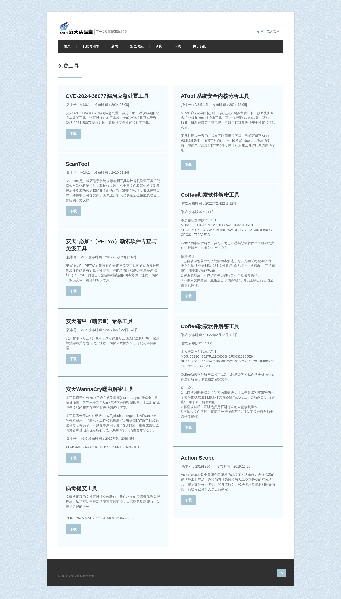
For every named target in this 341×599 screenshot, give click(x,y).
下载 (177, 46)
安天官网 (273, 31)
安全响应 (137, 46)
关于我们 (199, 46)
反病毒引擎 (91, 46)
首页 (67, 46)
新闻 (114, 46)
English (258, 31)
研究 (159, 46)
